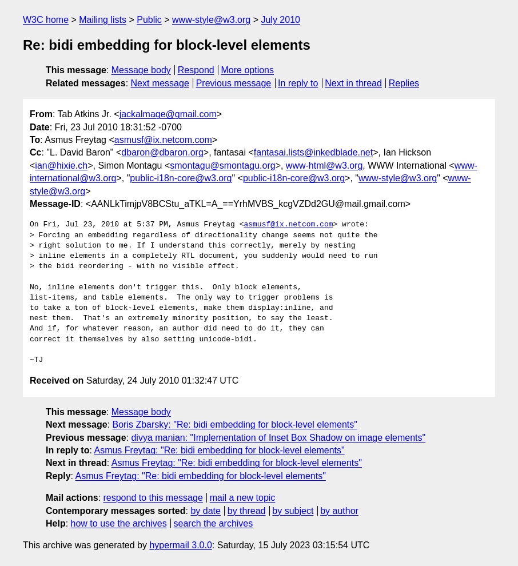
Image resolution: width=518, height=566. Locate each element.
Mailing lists (102, 20)
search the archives (213, 523)
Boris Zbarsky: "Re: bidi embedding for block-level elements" (235, 424)
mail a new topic (243, 498)
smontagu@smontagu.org (222, 165)
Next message (160, 83)
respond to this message (152, 498)
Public (149, 20)
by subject (292, 511)
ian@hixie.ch (61, 165)
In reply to (298, 83)
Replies (404, 83)
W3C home (46, 20)
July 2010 (280, 20)
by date (205, 511)
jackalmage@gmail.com (168, 114)
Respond (196, 70)
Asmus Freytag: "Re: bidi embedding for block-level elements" (219, 450)
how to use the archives (119, 523)
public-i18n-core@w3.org (181, 178)
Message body (141, 70)
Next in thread (353, 83)
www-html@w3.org (324, 165)
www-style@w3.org (211, 20)
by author (339, 511)
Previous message (234, 83)
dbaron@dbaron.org (162, 152)
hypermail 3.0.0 (180, 545)
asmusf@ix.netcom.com (163, 140)
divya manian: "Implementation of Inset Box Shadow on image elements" (278, 438)
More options (247, 70)
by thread (247, 511)
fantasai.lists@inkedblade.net (313, 152)
